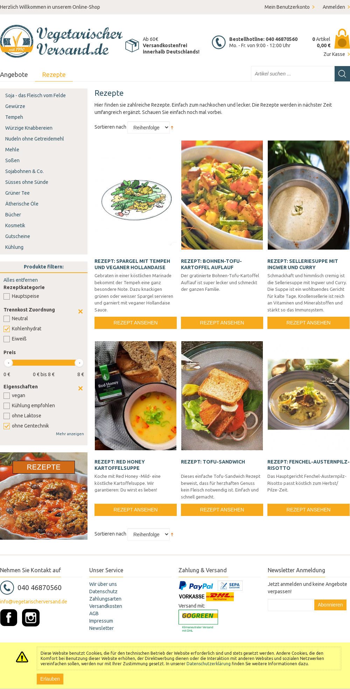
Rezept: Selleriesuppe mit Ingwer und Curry (302, 264)
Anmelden (334, 7)
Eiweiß (19, 339)
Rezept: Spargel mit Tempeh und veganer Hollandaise (132, 264)
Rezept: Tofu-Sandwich (213, 462)
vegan (18, 395)
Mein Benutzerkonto (287, 7)
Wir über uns (103, 584)
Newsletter (101, 628)
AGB (94, 613)
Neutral (20, 318)
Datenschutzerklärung (209, 663)
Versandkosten (105, 606)
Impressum (101, 621)
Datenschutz (103, 591)
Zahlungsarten (105, 599)
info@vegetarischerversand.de (33, 601)
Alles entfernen (21, 280)
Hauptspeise (25, 296)
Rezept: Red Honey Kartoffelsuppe (119, 465)
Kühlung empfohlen (33, 405)
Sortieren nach (110, 127)
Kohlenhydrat (26, 328)
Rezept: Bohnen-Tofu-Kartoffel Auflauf (211, 264)
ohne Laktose (26, 415)
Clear (80, 311)
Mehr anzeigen (70, 434)
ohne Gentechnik (30, 426)
